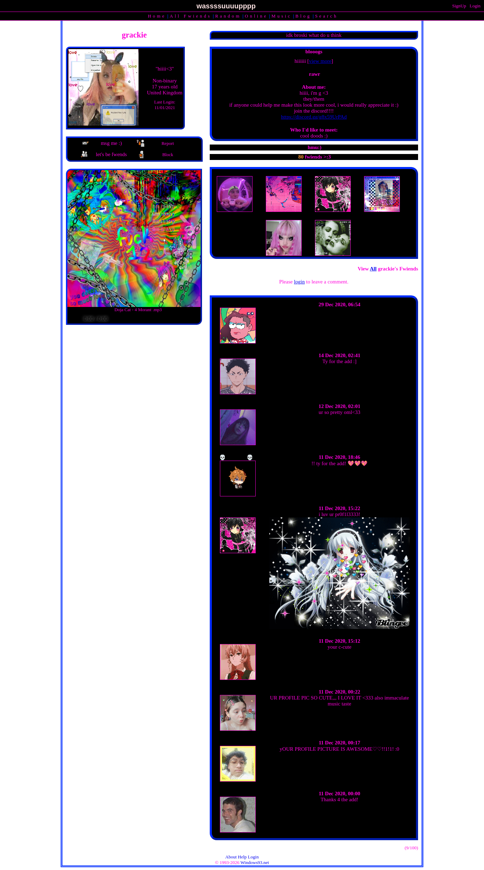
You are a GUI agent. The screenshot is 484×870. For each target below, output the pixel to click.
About (231, 856)
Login (475, 5)
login (299, 282)
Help (242, 856)
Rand (228, 16)
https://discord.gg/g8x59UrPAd (314, 117)
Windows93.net (255, 862)
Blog (303, 16)
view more (320, 61)
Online (256, 16)
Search (326, 16)
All (190, 16)
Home (157, 16)
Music (281, 16)
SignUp (459, 5)
